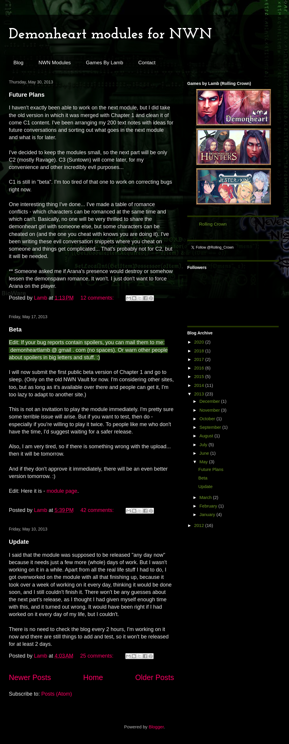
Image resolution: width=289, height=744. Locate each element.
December (210, 401)
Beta (15, 329)
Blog (19, 62)
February (208, 505)
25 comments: (97, 656)
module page (62, 491)
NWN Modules (55, 62)
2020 (199, 341)
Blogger (156, 726)
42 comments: (98, 510)
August (206, 435)
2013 (199, 393)
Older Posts (154, 677)
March (206, 497)
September (210, 427)
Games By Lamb (104, 62)
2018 (199, 350)
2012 (199, 525)
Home (93, 677)
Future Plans (27, 94)
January (207, 514)
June (204, 453)
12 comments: (98, 298)
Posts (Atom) (56, 694)
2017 (199, 359)
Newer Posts (30, 677)
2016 (199, 367)
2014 (199, 385)
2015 (199, 376)
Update (19, 541)
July (203, 444)
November (210, 410)
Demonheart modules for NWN (110, 34)
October (207, 418)
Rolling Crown (212, 223)
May (204, 461)
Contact (147, 62)
